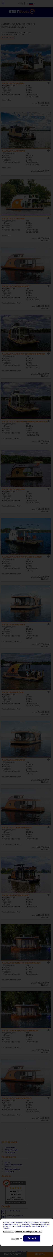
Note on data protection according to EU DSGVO (22, 1232)
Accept (31, 1238)
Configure (15, 1239)
